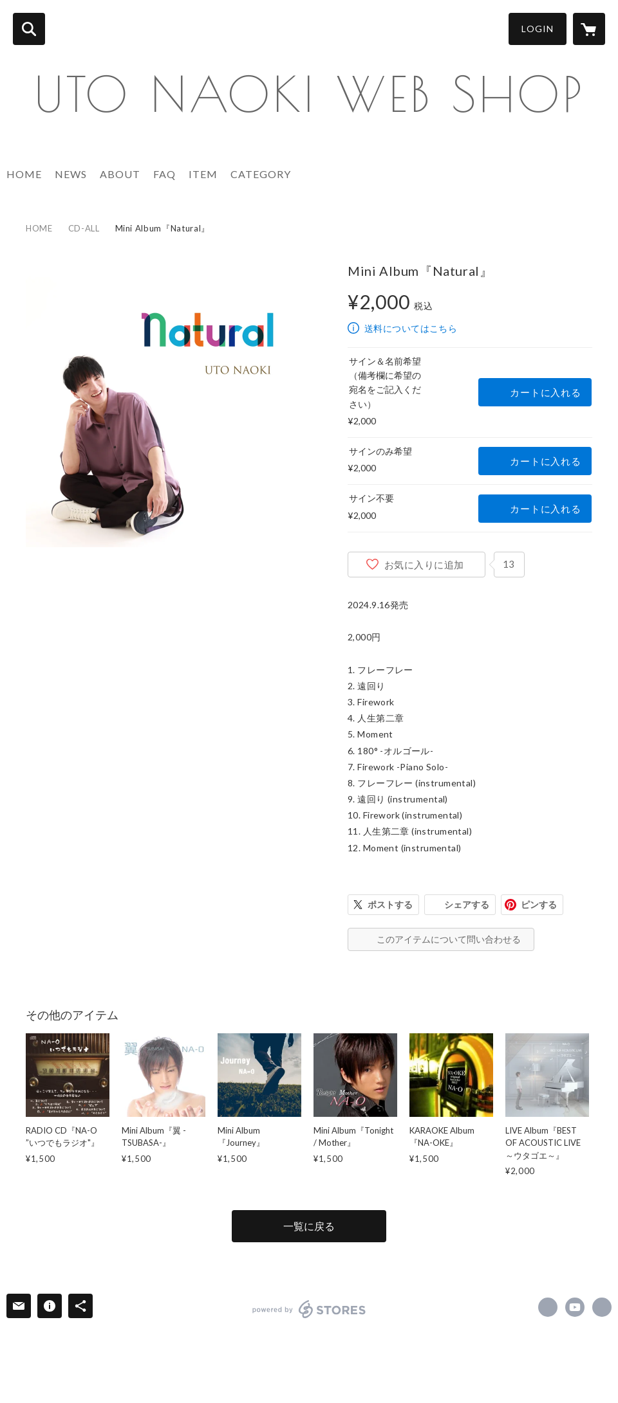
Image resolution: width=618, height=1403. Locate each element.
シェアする (466, 904)
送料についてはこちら (410, 328)
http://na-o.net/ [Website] (602, 1307)
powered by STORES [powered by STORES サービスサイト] (309, 1309)
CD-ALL (84, 228)
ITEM (203, 174)
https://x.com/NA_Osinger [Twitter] (547, 1307)
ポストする (390, 904)
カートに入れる (545, 392)
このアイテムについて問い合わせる (449, 939)
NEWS (71, 174)
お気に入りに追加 (424, 564)
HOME (24, 174)
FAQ (164, 174)
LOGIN (537, 28)
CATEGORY (260, 174)
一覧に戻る (309, 1226)
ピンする (539, 904)
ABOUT (120, 174)
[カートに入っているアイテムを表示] (589, 29)
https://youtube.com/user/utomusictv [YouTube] (575, 1307)
